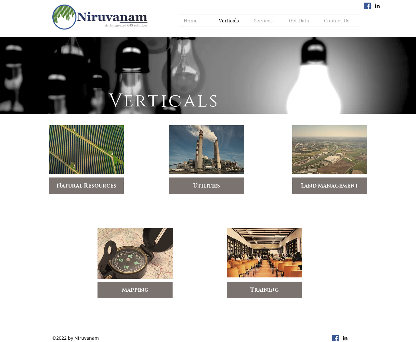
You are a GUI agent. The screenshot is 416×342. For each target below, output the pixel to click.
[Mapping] (135, 290)
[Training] (264, 290)
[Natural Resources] (86, 185)
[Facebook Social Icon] (367, 6)
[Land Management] (329, 185)
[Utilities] (206, 185)
